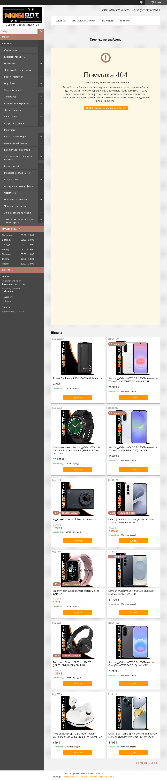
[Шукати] (40, 31)
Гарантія (107, 20)
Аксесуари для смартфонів (18, 186)
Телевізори (10, 96)
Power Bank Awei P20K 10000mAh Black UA (77, 378)
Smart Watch (10, 116)
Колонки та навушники (16, 103)
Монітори (9, 129)
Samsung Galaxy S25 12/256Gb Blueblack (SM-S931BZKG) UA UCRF (131, 592)
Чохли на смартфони (15, 199)
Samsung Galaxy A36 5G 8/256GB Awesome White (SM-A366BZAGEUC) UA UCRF (132, 449)
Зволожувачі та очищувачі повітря (19, 158)
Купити (78, 397)
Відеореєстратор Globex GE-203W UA (74, 519)
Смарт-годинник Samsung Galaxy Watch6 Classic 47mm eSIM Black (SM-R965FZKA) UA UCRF (76, 450)
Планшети (10, 63)
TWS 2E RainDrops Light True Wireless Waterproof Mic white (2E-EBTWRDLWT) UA (77, 735)
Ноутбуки (9, 83)
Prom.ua (99, 774)
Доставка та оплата (83, 20)
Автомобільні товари (15, 143)
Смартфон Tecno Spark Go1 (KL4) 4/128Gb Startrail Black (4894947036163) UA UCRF (132, 735)
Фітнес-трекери (12, 109)
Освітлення (10, 192)
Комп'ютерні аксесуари (17, 149)
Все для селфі (11, 179)
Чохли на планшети (15, 206)
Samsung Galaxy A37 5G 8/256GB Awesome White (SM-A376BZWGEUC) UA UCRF (132, 380)
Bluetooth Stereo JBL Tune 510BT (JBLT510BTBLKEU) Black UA (72, 664)
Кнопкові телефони (14, 56)
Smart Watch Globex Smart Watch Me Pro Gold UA (76, 592)
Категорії (7, 43)
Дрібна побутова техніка (18, 70)
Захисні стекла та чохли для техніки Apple (19, 221)
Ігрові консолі (11, 166)
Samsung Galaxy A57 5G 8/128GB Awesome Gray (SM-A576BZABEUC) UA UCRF (132, 664)
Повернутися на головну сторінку (107, 107)
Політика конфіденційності (101, 777)
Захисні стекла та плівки (17, 212)
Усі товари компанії (146, 762)
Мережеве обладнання (17, 172)
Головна (60, 20)
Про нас (125, 20)
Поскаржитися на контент (75, 777)
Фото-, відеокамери (15, 136)
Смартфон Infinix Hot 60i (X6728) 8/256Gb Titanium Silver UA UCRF (131, 521)
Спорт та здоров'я (14, 123)
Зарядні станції (12, 90)
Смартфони (10, 50)
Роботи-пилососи (13, 76)
